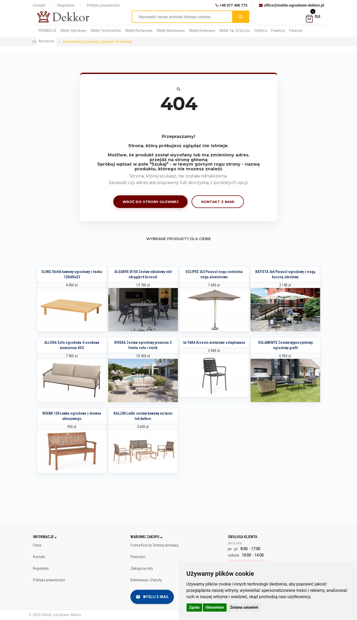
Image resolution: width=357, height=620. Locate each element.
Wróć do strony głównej (150, 202)
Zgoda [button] (194, 607)
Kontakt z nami (217, 202)
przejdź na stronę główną (179, 159)
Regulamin (66, 5)
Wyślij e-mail (152, 596)
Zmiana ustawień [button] (244, 607)
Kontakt (39, 5)
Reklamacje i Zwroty (146, 580)
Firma (37, 545)
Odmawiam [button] (215, 607)
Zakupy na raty (141, 568)
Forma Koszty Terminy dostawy (154, 545)
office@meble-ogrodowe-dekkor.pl (291, 5)
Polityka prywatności (103, 5)
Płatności (137, 556)
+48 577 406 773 (231, 5)
